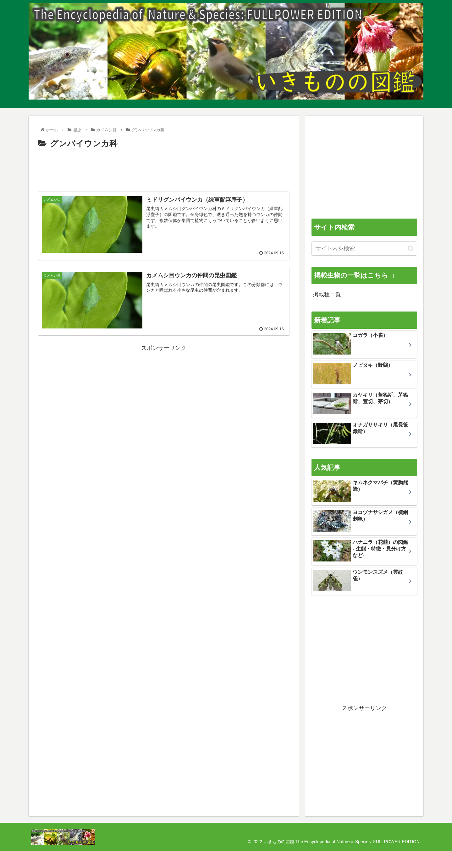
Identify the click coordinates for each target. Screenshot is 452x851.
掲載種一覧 (327, 294)
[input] (364, 248)
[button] (410, 248)
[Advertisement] (163, 168)
